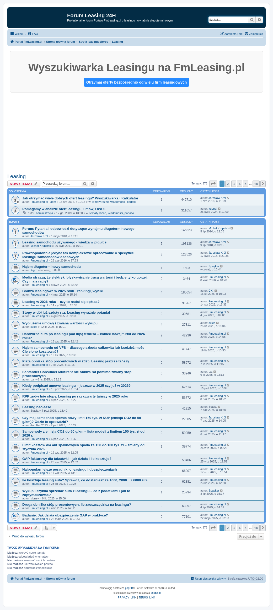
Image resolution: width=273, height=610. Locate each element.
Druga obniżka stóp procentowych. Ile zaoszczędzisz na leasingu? (76, 504)
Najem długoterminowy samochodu (51, 267)
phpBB (129, 588)
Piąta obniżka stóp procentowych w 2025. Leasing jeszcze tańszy (75, 361)
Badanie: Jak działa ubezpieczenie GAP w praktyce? (65, 515)
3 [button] (234, 183)
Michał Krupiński (218, 228)
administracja (44, 213)
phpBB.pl (156, 592)
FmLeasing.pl (39, 260)
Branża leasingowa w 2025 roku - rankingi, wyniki (62, 291)
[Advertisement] (136, 131)
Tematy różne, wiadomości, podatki (114, 201)
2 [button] (228, 183)
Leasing (16, 176)
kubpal (212, 208)
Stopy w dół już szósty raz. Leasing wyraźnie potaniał (66, 312)
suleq (33, 326)
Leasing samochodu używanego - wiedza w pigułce (64, 242)
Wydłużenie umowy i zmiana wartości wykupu (60, 323)
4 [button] (239, 183)
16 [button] (256, 183)
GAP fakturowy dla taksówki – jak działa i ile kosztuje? (66, 459)
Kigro (33, 270)
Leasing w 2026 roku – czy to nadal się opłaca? (61, 302)
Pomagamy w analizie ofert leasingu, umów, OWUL (64, 209)
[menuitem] (33, 34)
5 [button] (246, 183)
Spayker (213, 266)
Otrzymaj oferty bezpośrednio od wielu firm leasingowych (136, 82)
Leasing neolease (36, 407)
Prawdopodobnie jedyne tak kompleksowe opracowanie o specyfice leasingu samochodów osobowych (78, 255)
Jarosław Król (217, 197)
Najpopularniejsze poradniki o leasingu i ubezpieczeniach (69, 469)
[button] (213, 184)
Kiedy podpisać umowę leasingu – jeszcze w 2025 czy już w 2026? (76, 386)
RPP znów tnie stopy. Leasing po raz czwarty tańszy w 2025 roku (75, 396)
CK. (210, 290)
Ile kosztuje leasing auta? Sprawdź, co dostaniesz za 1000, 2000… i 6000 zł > (85, 480)
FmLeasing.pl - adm (43, 201)
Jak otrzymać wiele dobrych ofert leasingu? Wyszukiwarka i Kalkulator (80, 198)
